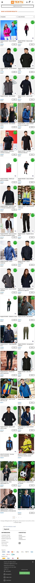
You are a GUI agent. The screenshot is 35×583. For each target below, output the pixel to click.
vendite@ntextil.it (22, 539)
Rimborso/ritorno (5, 542)
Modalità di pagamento (6, 538)
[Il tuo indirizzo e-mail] (14, 526)
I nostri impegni (5, 545)
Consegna (4, 540)
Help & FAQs (4, 543)
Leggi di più (6, 568)
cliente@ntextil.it (22, 536)
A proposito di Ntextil (6, 535)
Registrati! (6, 529)
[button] (26, 2)
